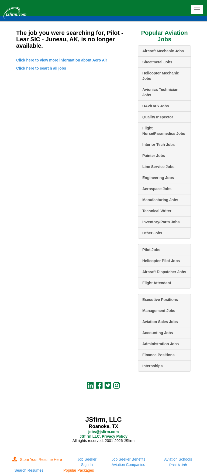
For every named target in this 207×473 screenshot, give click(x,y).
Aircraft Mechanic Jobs (163, 51)
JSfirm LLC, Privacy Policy (103, 436)
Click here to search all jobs (41, 68)
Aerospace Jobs (156, 189)
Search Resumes (29, 470)
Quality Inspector (157, 117)
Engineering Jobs (158, 178)
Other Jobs (152, 233)
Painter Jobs (153, 155)
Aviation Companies (128, 464)
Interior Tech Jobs (158, 144)
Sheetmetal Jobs (157, 62)
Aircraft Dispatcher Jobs (164, 272)
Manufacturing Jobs (160, 200)
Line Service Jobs (158, 166)
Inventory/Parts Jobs (161, 222)
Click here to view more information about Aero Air (61, 60)
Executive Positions (160, 299)
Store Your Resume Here (37, 459)
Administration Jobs (160, 344)
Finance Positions (158, 355)
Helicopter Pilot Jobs (161, 261)
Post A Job (178, 465)
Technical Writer (156, 211)
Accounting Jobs (157, 333)
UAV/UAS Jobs (155, 106)
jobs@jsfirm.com (103, 432)
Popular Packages (78, 470)
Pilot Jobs (151, 250)
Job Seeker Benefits (128, 459)
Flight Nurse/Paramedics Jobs (163, 131)
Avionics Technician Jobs (160, 92)
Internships (152, 366)
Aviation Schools (178, 459)
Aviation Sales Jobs (160, 322)
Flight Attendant (156, 283)
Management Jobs (158, 311)
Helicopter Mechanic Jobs (160, 76)
